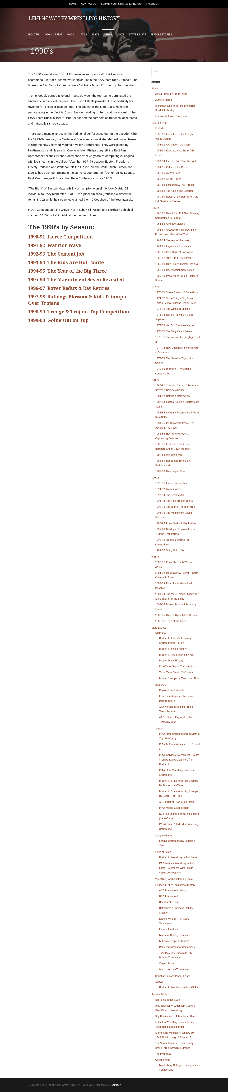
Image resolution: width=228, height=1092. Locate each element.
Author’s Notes (163, 99)
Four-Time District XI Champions (177, 666)
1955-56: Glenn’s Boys (167, 173)
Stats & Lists (137, 34)
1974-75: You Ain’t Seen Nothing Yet (175, 325)
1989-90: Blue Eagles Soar (170, 471)
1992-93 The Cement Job (56, 254)
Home (72, 3)
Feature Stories (161, 34)
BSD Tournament (168, 896)
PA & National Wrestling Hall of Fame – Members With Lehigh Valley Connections (176, 868)
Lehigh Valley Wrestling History (74, 18)
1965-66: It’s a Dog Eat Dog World (174, 252)
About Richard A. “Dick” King (171, 93)
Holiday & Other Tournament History (175, 885)
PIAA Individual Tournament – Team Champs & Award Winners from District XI (179, 759)
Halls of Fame (163, 852)
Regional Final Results (171, 690)
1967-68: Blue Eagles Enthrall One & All (177, 264)
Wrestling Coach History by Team (174, 879)
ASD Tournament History (173, 890)
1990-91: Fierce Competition (171, 483)
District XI (161, 632)
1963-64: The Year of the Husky (173, 240)
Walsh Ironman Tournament (174, 969)
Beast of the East (169, 902)
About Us (33, 34)
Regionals (161, 685)
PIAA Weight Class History (174, 807)
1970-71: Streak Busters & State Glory (176, 292)
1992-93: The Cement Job (170, 495)
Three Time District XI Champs (176, 672)
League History (163, 835)
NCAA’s (159, 982)
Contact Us (88, 3)
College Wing (162, 1059)
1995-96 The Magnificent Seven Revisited (76, 279)
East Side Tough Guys (167, 999)
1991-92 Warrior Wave (54, 245)
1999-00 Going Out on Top (58, 320)
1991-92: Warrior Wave (168, 489)
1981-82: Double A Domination (172, 396)
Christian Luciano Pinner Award (172, 976)
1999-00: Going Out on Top (170, 550)
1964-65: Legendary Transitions (173, 246)
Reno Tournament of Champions (177, 947)
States (159, 728)
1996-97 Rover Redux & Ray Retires (68, 288)
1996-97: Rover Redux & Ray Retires (175, 523)
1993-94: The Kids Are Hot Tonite (174, 500)
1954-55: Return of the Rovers (172, 167)
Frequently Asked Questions (171, 116)
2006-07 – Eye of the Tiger (170, 621)
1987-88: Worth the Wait (168, 454)
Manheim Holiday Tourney (173, 935)
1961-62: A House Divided (170, 223)
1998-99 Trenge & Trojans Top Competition (78, 312)
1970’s (83, 34)
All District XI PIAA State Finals (176, 801)
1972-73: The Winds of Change (172, 308)
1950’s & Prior (53, 34)
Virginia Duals (167, 963)
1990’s (108, 34)
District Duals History (171, 660)
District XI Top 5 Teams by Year (176, 654)
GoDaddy (116, 1085)
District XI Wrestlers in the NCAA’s (178, 987)
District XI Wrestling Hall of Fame (178, 857)
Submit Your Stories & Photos (121, 3)
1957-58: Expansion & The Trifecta (174, 184)
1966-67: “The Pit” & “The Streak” (174, 258)
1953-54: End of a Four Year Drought (175, 161)
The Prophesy (163, 1053)
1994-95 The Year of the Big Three (67, 271)
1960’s (71, 34)
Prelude (159, 128)
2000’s (120, 34)
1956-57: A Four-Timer (168, 178)
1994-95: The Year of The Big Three (175, 506)
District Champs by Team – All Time (179, 678)
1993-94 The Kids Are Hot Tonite (66, 262)
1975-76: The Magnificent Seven (173, 331)
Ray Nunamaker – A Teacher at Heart (175, 1016)
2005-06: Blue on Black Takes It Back (176, 615)
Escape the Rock (168, 929)
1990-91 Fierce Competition (60, 237)
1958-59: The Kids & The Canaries (174, 190)
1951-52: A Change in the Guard (173, 144)
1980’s (95, 34)
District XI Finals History (173, 648)
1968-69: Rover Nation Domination (174, 270)
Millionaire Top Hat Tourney (174, 941)
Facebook (152, 3)
